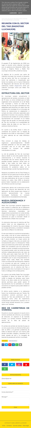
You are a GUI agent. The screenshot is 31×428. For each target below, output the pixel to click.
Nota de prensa (9, 18)
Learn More (13, 13)
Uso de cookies (17, 425)
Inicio (3, 18)
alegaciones (18, 85)
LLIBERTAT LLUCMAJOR (20, 423)
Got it (20, 13)
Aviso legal (26, 425)
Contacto (9, 425)
